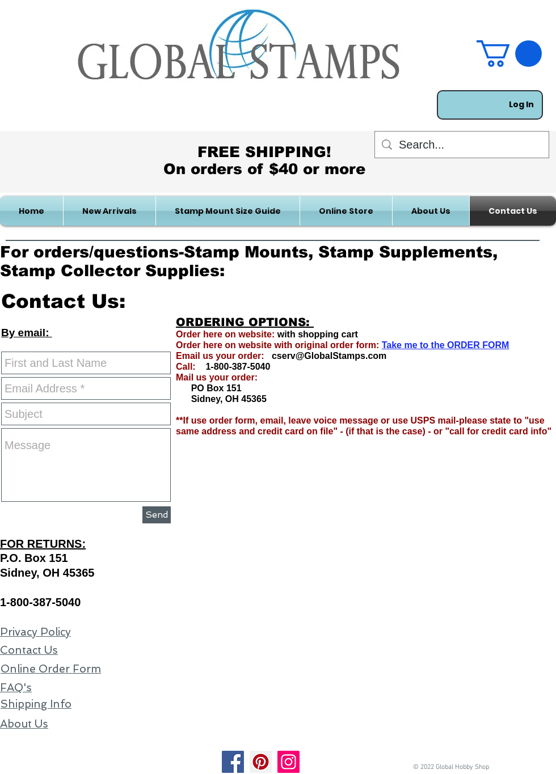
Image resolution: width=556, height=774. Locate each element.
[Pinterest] (261, 762)
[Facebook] (233, 762)
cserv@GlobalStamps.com (329, 356)
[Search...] (462, 145)
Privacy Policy (35, 631)
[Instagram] (288, 762)
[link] (509, 53)
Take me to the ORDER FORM (445, 345)
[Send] (156, 514)
